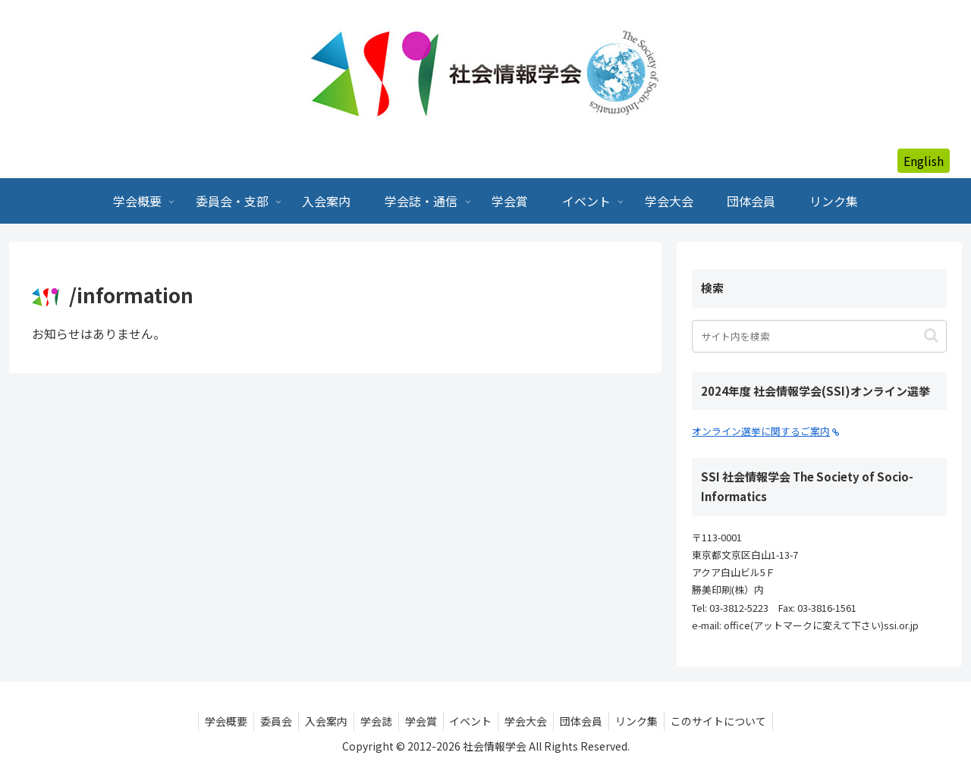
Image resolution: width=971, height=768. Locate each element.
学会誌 (372, 721)
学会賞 (419, 721)
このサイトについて (733, 721)
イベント (472, 721)
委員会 (265, 721)
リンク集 (648, 721)
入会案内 (318, 721)
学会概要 (212, 721)
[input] (819, 336)
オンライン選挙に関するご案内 (766, 431)
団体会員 (589, 721)
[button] (931, 335)
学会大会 (531, 721)
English (923, 161)
